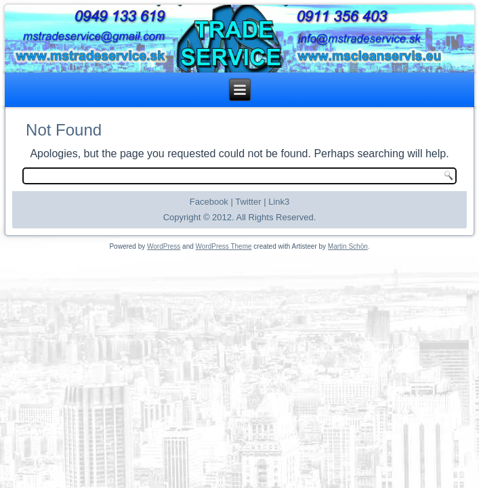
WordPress (163, 246)
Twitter (248, 202)
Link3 (278, 202)
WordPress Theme (224, 246)
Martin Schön (348, 246)
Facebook (209, 202)
